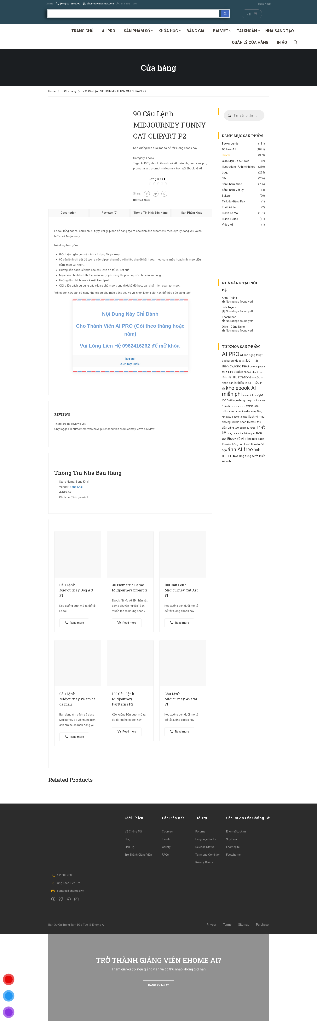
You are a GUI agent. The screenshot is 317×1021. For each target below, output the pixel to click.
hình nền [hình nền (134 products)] (227, 377)
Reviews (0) (109, 212)
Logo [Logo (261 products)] (258, 394)
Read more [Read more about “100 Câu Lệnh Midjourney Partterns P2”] (129, 731)
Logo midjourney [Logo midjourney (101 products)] (256, 400)
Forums (200, 831)
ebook (155, 163)
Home (52, 91)
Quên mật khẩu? (130, 363)
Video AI (227, 224)
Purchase (262, 924)
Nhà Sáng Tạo (279, 30)
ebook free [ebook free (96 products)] (257, 372)
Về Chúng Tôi (133, 831)
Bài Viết (220, 30)
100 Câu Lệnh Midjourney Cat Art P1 (181, 589)
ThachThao (229, 317)
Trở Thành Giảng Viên (138, 854)
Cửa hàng (70, 91)
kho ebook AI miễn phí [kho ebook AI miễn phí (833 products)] (239, 391)
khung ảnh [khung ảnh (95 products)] (248, 394)
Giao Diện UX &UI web (235, 160)
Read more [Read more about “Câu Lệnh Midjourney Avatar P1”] (182, 731)
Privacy (211, 924)
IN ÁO (282, 42)
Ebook (150, 158)
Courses (167, 831)
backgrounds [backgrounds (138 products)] (230, 360)
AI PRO (145, 163)
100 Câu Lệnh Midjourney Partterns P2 (123, 698)
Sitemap (243, 924)
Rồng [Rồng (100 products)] (259, 411)
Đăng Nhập (264, 3)
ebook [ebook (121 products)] (247, 371)
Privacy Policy (204, 862)
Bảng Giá (196, 30)
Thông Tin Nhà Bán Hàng (150, 212)
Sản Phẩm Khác (191, 212)
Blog (127, 839)
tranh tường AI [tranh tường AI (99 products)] (247, 433)
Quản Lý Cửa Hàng (250, 42)
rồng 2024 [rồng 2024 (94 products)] (227, 416)
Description (68, 212)
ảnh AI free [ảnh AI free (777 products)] (240, 449)
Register (130, 358)
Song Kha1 (77, 486)
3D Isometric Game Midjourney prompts (129, 587)
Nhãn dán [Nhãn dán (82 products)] (226, 406)
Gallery (166, 846)
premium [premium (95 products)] (236, 405)
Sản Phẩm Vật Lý (233, 189)
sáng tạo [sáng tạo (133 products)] (233, 427)
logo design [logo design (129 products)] (239, 400)
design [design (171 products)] (238, 371)
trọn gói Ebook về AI (189, 168)
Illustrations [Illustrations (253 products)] (242, 377)
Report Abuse (141, 200)
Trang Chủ (82, 30)
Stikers (226, 195)
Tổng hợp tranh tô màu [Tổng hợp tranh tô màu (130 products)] (246, 444)
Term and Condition (207, 854)
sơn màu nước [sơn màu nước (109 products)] (247, 427)
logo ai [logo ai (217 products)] (227, 400)
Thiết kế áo (229, 207)
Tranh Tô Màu (230, 213)
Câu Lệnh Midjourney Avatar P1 (180, 698)
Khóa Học (168, 30)
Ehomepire (233, 846)
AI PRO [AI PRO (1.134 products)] (230, 354)
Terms (227, 924)
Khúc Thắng (229, 297)
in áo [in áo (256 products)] (255, 382)
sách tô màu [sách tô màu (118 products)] (240, 416)
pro (204, 163)
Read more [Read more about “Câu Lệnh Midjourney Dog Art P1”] (77, 622)
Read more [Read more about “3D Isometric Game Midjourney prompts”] (129, 622)
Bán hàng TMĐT (128, 3)
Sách (225, 178)
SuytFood (232, 839)
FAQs (165, 854)
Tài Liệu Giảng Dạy (233, 201)
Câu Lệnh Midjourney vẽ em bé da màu (77, 698)
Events (166, 839)
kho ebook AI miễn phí (174, 163)
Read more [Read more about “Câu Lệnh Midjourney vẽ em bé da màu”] (77, 736)
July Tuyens (229, 307)
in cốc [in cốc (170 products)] (256, 377)
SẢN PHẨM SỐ (137, 30)
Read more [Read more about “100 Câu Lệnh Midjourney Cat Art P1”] (182, 622)
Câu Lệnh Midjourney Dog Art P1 (76, 589)
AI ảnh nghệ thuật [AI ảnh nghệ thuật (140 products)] (251, 355)
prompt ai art (141, 168)
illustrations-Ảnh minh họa (238, 166)
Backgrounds (230, 143)
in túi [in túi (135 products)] (248, 382)
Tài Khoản (247, 30)
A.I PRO (108, 30)
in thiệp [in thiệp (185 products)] (239, 382)
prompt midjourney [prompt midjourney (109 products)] (245, 411)
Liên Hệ (49, 3)
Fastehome (233, 854)
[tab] (68, 212)
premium (195, 163)
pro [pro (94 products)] (243, 405)
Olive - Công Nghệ (233, 326)
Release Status (205, 846)
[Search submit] (225, 13)
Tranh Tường (230, 218)
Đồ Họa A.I (229, 149)
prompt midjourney (163, 168)
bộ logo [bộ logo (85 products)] (242, 361)
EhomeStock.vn (236, 831)
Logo (225, 172)
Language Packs (205, 839)
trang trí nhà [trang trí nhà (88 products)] (233, 433)
